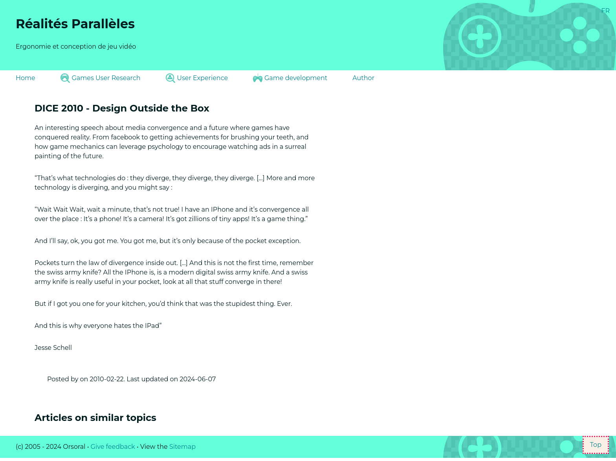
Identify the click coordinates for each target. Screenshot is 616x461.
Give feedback (113, 446)
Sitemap (182, 446)
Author (363, 78)
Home (25, 78)
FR (605, 11)
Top (595, 444)
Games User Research (100, 78)
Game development (290, 77)
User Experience (197, 78)
